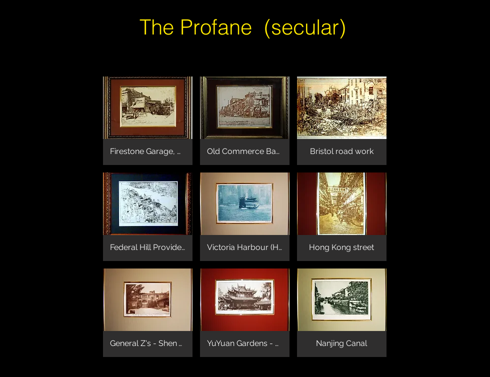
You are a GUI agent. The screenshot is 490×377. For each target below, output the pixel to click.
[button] (147, 120)
